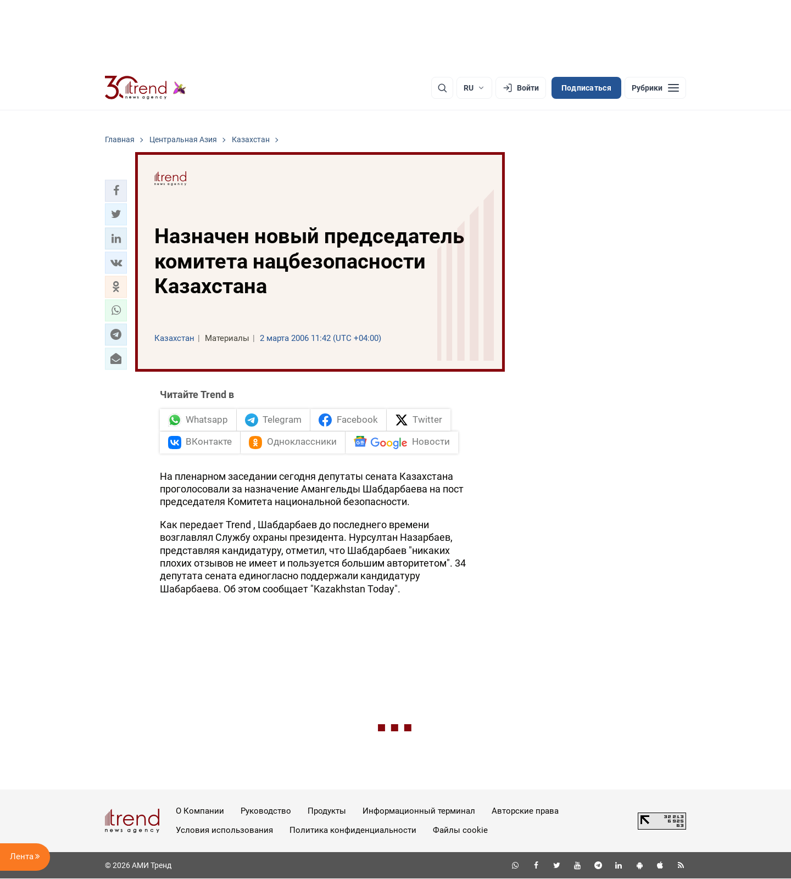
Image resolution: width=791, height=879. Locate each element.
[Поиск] (442, 88)
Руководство (266, 811)
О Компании (200, 811)
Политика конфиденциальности (352, 830)
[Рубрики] (655, 88)
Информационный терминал (419, 811)
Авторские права (525, 811)
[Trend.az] (145, 88)
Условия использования (224, 830)
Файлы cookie (460, 830)
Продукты (327, 811)
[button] (116, 190)
